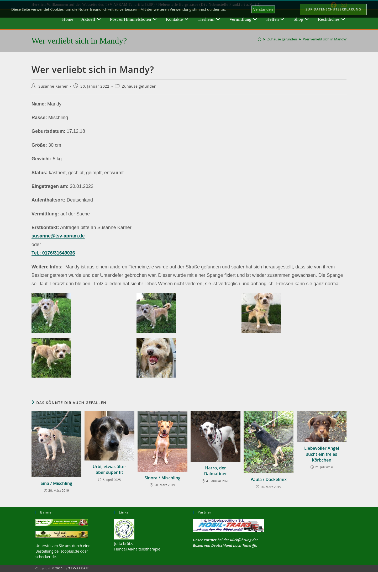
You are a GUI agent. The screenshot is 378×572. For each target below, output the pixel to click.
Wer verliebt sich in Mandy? (324, 39)
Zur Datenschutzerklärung (333, 9)
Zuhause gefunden (139, 86)
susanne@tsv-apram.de (58, 236)
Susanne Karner (53, 86)
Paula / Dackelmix (268, 479)
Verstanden (263, 9)
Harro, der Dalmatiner (215, 470)
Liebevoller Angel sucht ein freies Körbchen (321, 454)
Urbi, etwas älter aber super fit (109, 469)
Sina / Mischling (56, 483)
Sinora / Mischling (162, 478)
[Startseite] (259, 39)
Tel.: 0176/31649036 (53, 253)
